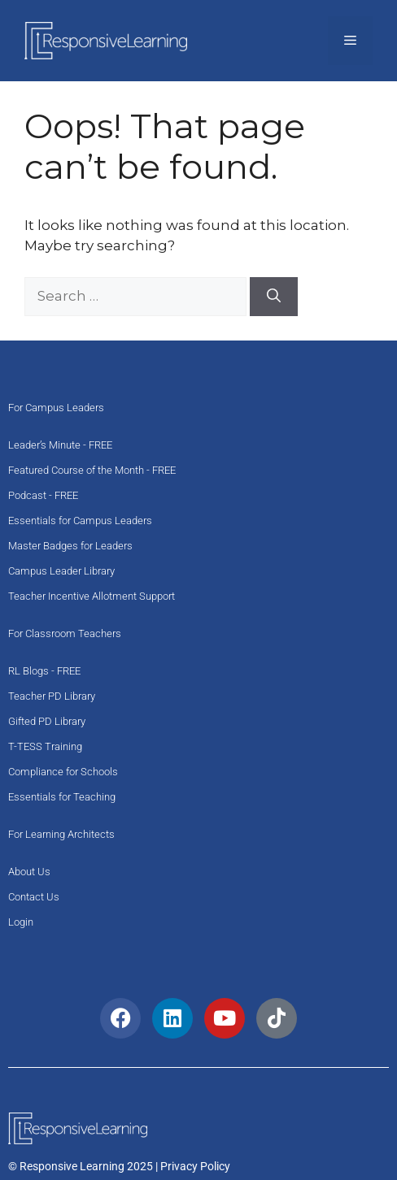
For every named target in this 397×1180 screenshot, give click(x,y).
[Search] (274, 296)
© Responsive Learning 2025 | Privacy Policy (119, 1166)
